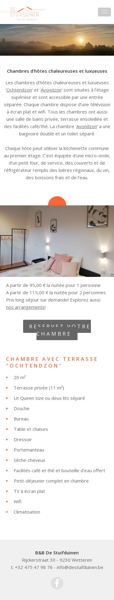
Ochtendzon (19, 90)
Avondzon (51, 90)
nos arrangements (25, 307)
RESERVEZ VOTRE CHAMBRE (60, 330)
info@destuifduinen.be (80, 567)
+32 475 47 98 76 (34, 567)
